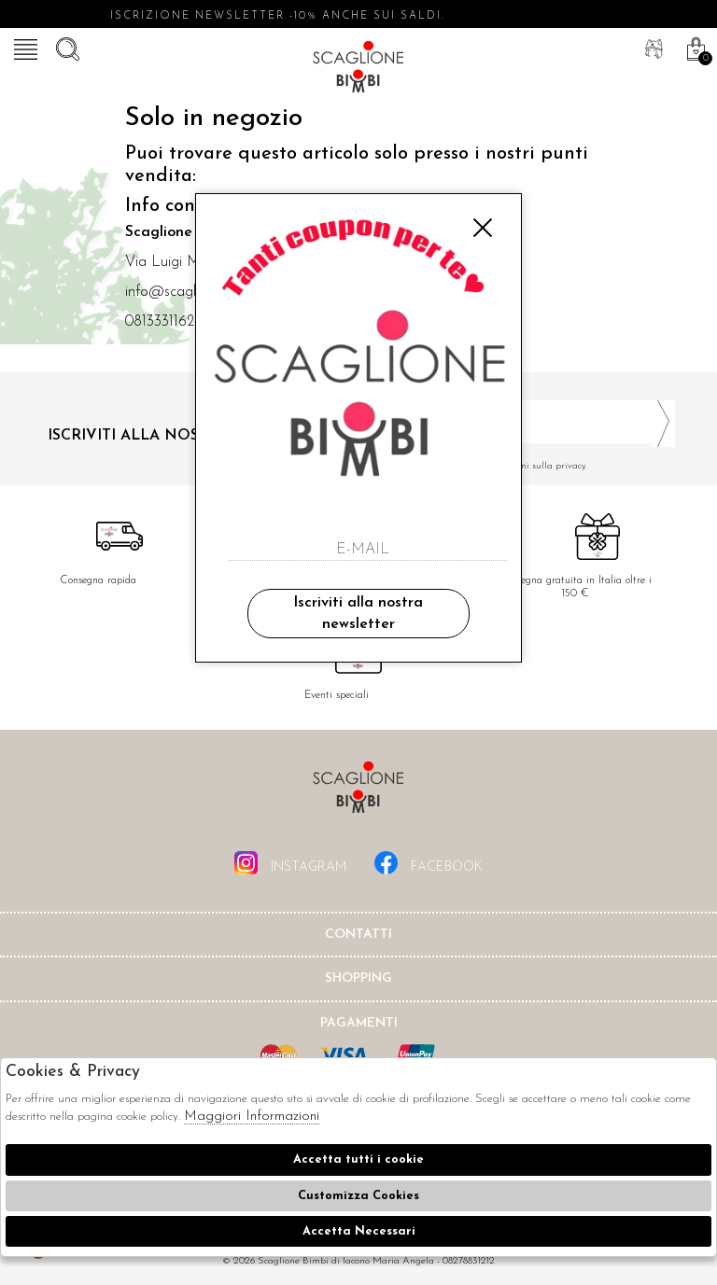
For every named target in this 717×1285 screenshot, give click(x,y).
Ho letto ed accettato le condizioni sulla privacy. (524, 466)
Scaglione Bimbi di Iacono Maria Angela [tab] (358, 793)
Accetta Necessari (358, 1231)
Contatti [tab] (358, 935)
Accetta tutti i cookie (358, 1159)
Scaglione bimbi (358, 70)
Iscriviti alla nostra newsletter (358, 613)
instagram (290, 862)
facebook (428, 862)
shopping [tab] (358, 978)
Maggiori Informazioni (251, 1117)
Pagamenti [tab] (359, 1023)
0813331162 (159, 321)
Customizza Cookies (358, 1196)
